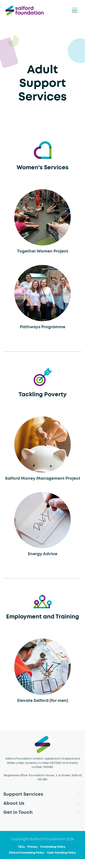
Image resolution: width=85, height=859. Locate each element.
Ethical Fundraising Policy (26, 853)
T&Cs (21, 847)
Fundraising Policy (52, 847)
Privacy (32, 847)
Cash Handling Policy (61, 853)
